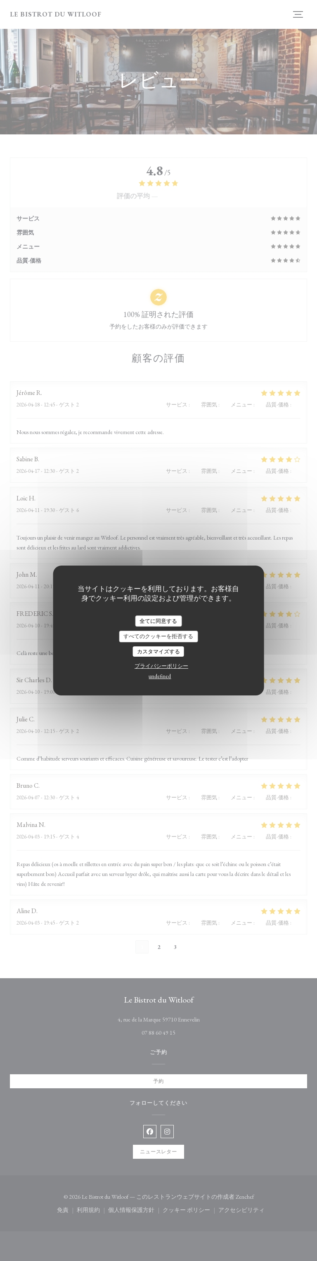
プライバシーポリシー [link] (161, 665)
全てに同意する (158, 621)
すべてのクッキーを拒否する (158, 636)
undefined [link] (160, 676)
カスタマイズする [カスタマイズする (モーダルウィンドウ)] (158, 651)
